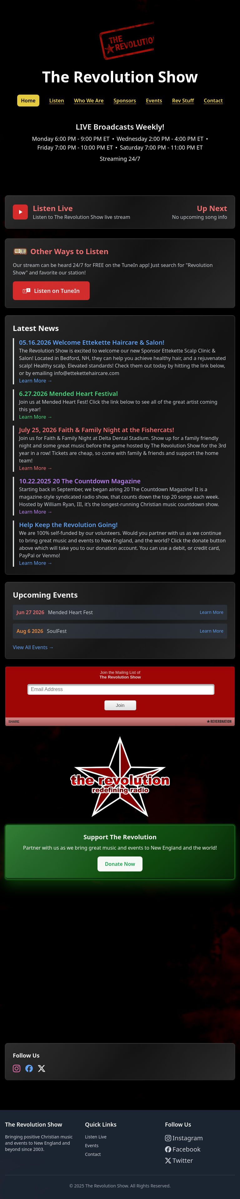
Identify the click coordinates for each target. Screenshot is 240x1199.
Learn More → (35, 380)
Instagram (184, 1138)
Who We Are (89, 100)
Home (28, 100)
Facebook (183, 1149)
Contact (213, 100)
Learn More (211, 612)
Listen (56, 100)
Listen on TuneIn (51, 290)
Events (154, 100)
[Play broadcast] (20, 212)
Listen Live (96, 1137)
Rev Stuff (183, 100)
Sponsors (125, 100)
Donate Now (120, 864)
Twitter (179, 1160)
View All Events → (33, 647)
